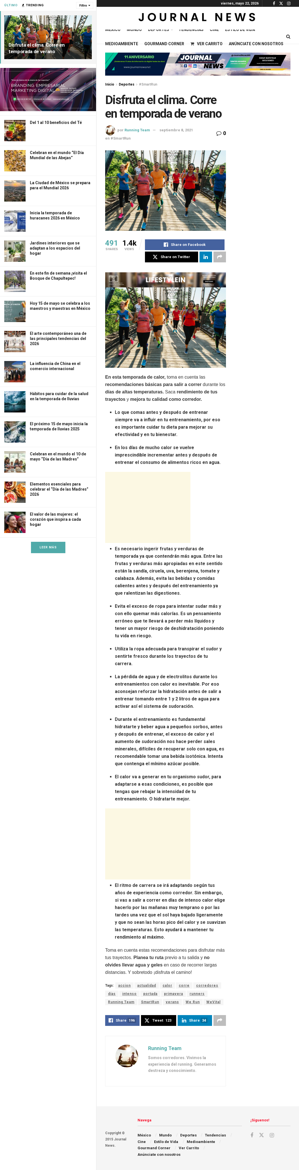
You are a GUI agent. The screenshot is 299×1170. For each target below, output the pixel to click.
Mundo (134, 29)
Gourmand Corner (164, 44)
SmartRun (150, 1002)
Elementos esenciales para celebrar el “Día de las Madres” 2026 (59, 489)
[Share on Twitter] (171, 257)
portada (150, 994)
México (113, 29)
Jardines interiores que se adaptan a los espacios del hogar (55, 248)
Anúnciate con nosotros (256, 44)
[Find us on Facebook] (251, 1135)
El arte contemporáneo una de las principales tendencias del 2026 (58, 338)
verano (172, 1002)
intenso (129, 994)
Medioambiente (121, 44)
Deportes (158, 29)
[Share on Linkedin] (206, 257)
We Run (193, 1002)
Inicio (109, 84)
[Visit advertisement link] (48, 89)
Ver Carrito (206, 44)
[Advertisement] (147, 507)
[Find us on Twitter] (261, 1135)
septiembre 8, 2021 (176, 130)
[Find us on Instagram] (272, 1135)
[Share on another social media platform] (219, 257)
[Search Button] (288, 37)
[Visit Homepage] (197, 18)
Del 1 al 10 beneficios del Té (56, 122)
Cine (214, 29)
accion (124, 986)
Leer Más (48, 547)
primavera (173, 994)
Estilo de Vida (240, 29)
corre (184, 986)
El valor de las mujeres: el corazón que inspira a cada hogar (55, 519)
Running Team (137, 130)
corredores (207, 986)
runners (197, 994)
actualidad (146, 986)
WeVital (213, 1002)
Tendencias (191, 29)
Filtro (83, 5)
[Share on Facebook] (185, 244)
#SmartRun (148, 84)
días (112, 994)
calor (167, 986)
